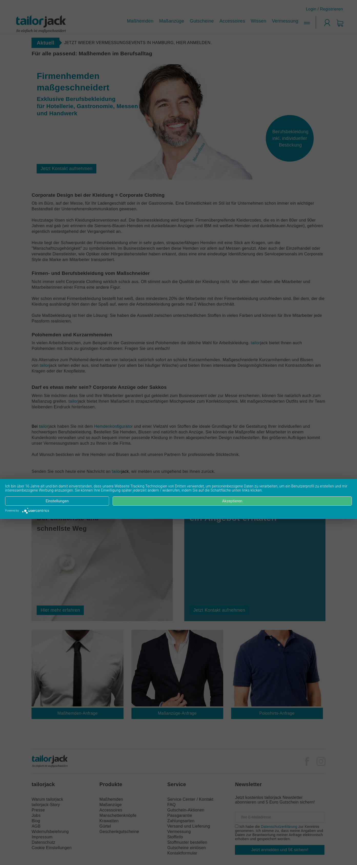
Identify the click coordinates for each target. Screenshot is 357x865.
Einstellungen (57, 501)
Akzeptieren (232, 501)
